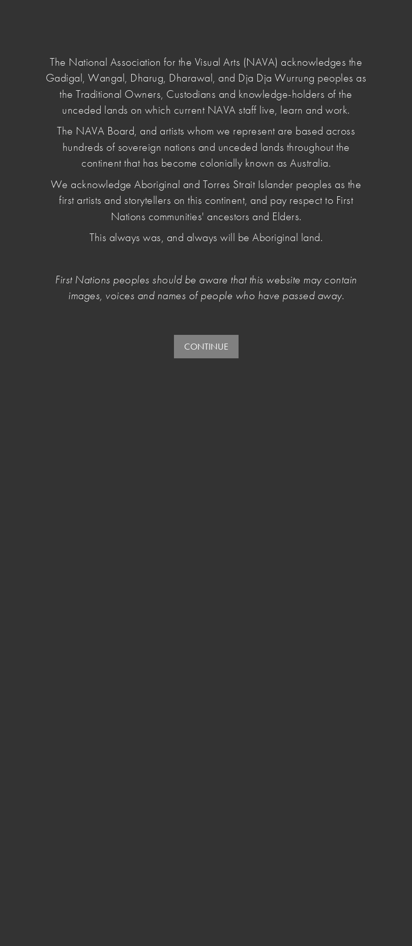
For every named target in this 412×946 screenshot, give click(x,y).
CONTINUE (206, 346)
